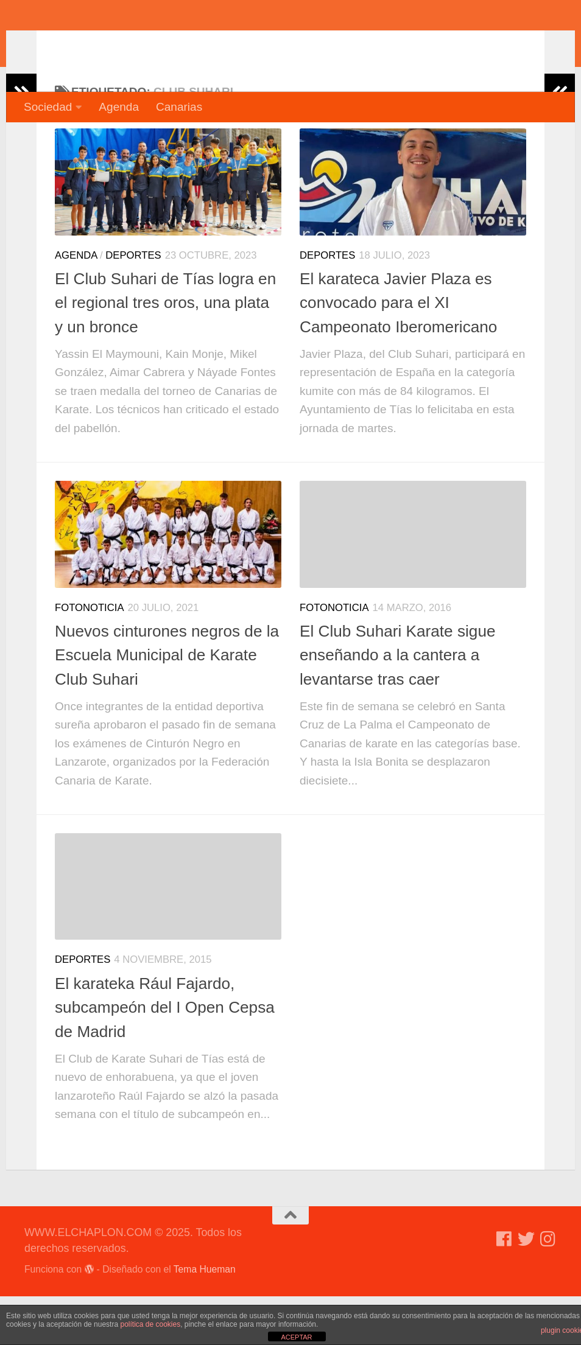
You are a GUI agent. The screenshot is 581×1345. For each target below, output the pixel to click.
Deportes (133, 304)
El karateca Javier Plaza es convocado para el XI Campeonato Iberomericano (398, 351)
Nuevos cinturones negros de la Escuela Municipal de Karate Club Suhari (167, 704)
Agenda (119, 106)
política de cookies (150, 1324)
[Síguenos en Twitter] (526, 1287)
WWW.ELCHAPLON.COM (202, 46)
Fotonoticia (89, 656)
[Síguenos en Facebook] (504, 1287)
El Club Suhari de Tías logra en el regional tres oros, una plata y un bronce (165, 351)
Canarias (179, 106)
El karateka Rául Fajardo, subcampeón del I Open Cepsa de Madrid (165, 1056)
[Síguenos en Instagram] (548, 1287)
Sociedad (48, 106)
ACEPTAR (296, 1337)
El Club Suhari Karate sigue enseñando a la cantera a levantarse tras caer (398, 704)
